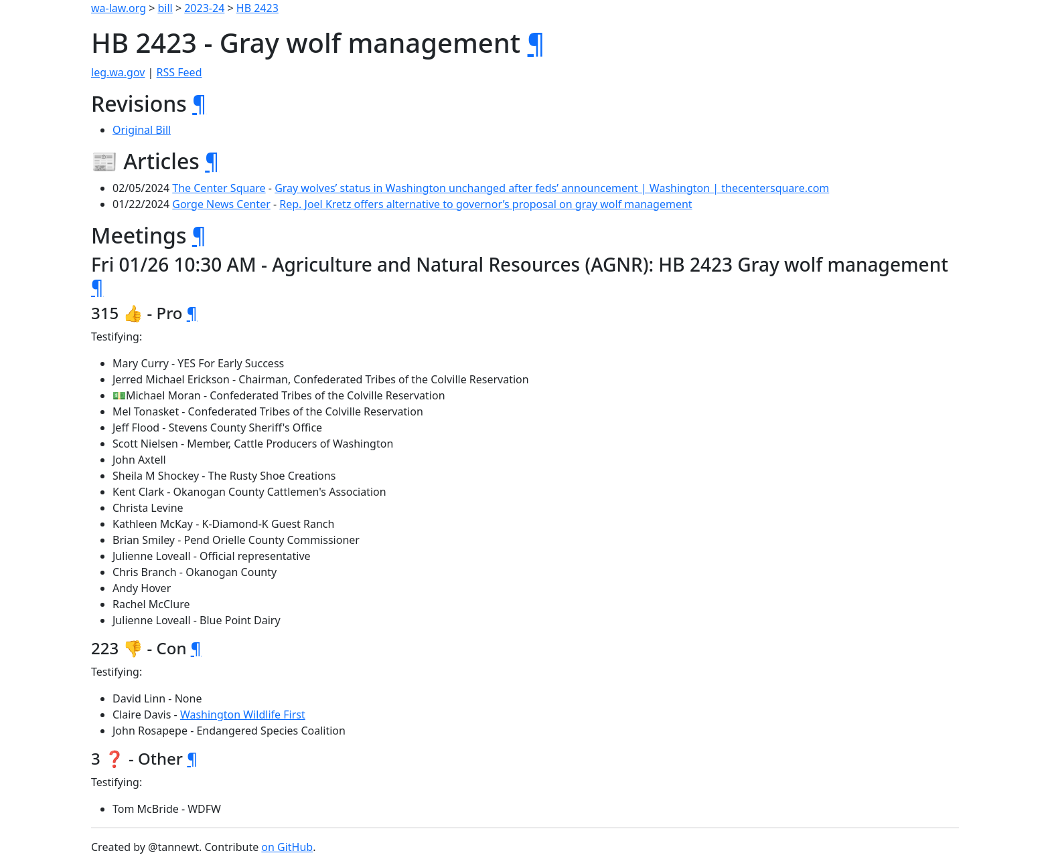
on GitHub (287, 847)
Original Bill (141, 129)
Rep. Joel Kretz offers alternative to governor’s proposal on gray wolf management (485, 204)
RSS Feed (179, 72)
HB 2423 (257, 8)
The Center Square (218, 188)
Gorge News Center (221, 204)
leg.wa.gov (118, 72)
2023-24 (204, 8)
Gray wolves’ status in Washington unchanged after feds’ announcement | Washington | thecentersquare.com (552, 188)
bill (165, 8)
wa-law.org (118, 8)
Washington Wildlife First (242, 714)
